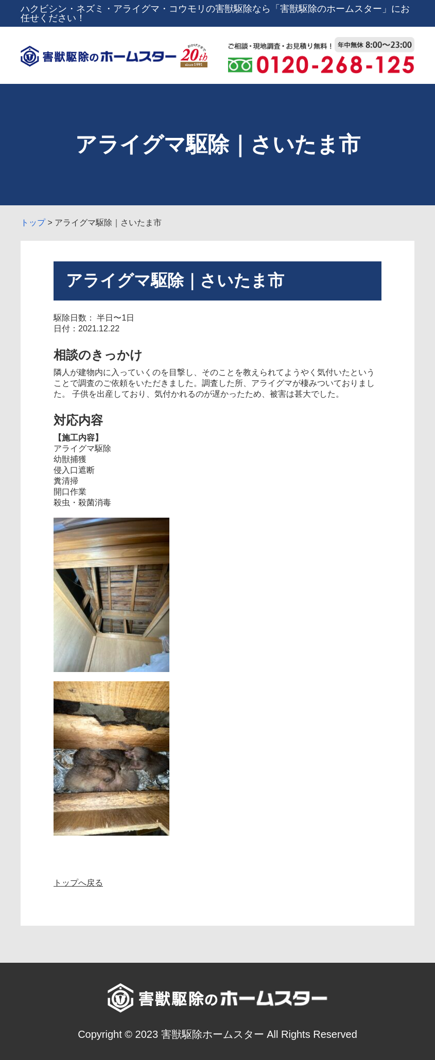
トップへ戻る (78, 882)
